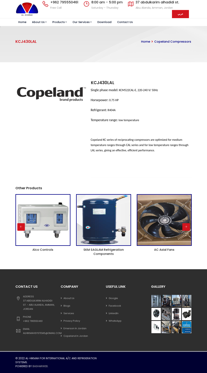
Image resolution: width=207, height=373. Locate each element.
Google (113, 298)
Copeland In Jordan (75, 336)
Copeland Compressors (172, 41)
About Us (39, 22)
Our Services (82, 22)
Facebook (115, 306)
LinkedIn (113, 313)
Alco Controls (42, 250)
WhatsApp (115, 321)
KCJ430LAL (102, 83)
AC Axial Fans (164, 250)
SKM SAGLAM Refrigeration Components (103, 252)
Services (68, 313)
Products (59, 22)
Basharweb (40, 366)
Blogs (66, 306)
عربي (180, 14)
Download (104, 22)
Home (22, 22)
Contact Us (125, 22)
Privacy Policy (71, 321)
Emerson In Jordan (74, 328)
